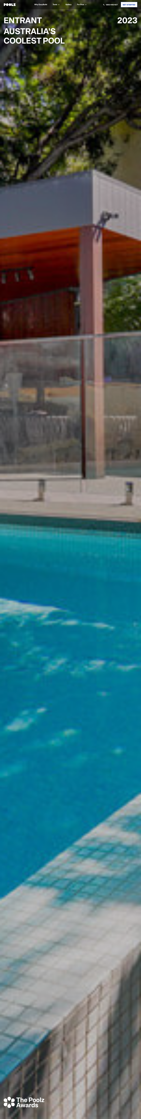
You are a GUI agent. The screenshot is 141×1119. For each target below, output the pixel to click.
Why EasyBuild (40, 4)
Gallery (69, 4)
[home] (10, 4)
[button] (56, 4)
